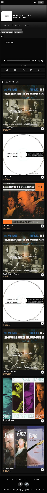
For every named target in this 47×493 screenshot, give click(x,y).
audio (17, 25)
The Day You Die (9, 371)
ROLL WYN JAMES (5, 30)
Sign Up (40, 2)
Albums (19, 30)
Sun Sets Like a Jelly (11, 274)
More (28, 25)
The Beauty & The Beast (7, 32)
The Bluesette (8, 225)
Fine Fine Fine (6, 470)
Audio (13, 30)
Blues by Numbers (7, 421)
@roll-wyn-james (20, 17)
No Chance (7, 177)
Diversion (6, 323)
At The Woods (8, 469)
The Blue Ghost (18, 32)
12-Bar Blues (8, 128)
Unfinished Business (7, 129)
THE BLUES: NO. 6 (7, 178)
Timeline (7, 25)
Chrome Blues (8, 420)
